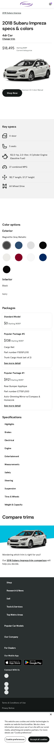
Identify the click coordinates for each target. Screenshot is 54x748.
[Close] (51, 714)
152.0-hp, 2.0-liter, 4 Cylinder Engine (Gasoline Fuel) (28, 156)
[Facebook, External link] (6, 680)
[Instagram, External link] (6, 688)
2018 (11, 13)
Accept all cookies (38, 739)
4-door (12, 135)
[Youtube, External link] (6, 684)
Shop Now (12, 93)
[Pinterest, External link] (6, 692)
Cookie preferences (15, 739)
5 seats (12, 146)
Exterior (7, 231)
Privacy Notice (8, 708)
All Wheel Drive (17, 186)
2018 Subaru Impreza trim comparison (27, 560)
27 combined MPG (18, 166)
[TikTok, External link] (6, 676)
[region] (27, 729)
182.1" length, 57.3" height (22, 177)
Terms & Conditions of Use (14, 702)
